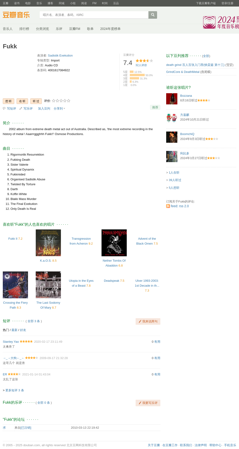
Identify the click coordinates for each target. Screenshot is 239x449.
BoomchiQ (187, 134)
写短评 (11, 108)
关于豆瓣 (154, 445)
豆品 (116, 3)
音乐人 (8, 29)
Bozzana (186, 95)
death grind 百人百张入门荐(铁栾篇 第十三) (195, 65)
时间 (105, 3)
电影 (28, 3)
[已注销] (26, 427)
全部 (206, 56)
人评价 (141, 65)
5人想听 (174, 187)
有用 (157, 341)
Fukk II (13, 238)
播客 (50, 3)
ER (5, 374)
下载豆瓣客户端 (206, 3)
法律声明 (201, 445)
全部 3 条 (34, 321)
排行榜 (24, 29)
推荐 (155, 107)
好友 (23, 330)
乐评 (59, 29)
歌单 (90, 29)
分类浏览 (42, 29)
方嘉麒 (184, 115)
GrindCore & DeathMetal (182, 72)
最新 (14, 330)
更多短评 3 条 (14, 390)
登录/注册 (227, 3)
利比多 (184, 153)
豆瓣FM (74, 29)
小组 (73, 3)
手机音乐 (230, 445)
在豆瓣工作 (170, 445)
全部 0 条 (43, 402)
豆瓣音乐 (20, 15)
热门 (6, 330)
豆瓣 (5, 3)
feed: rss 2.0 (180, 206)
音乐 (39, 3)
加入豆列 (44, 108)
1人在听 (174, 172)
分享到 (58, 108)
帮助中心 (215, 445)
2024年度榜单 (110, 29)
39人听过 (175, 180)
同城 (61, 3)
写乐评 (28, 108)
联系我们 (186, 445)
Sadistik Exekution (60, 55)
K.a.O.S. (46, 260)
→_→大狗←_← (13, 358)
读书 (17, 3)
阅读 (84, 3)
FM (94, 3)
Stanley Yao (11, 341)
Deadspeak (111, 280)
